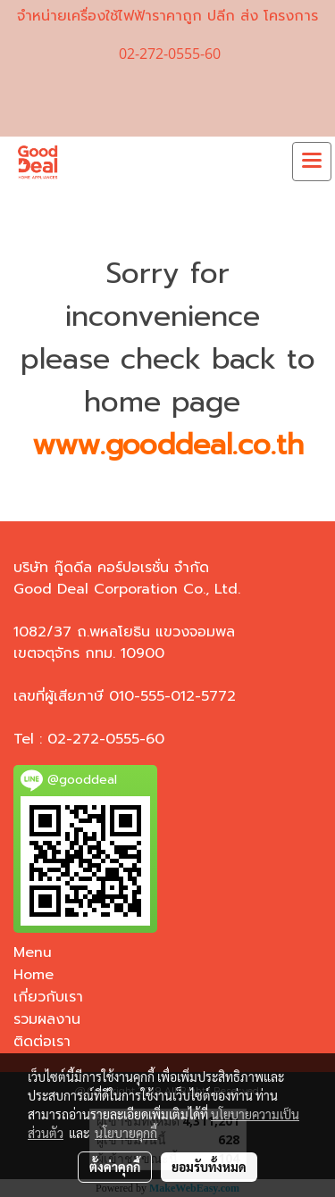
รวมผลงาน (46, 1019)
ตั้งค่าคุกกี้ (114, 1167)
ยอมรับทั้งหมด (209, 1167)
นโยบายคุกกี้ (126, 1133)
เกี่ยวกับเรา (48, 997)
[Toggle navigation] (311, 161)
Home (33, 974)
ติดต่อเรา (42, 1041)
